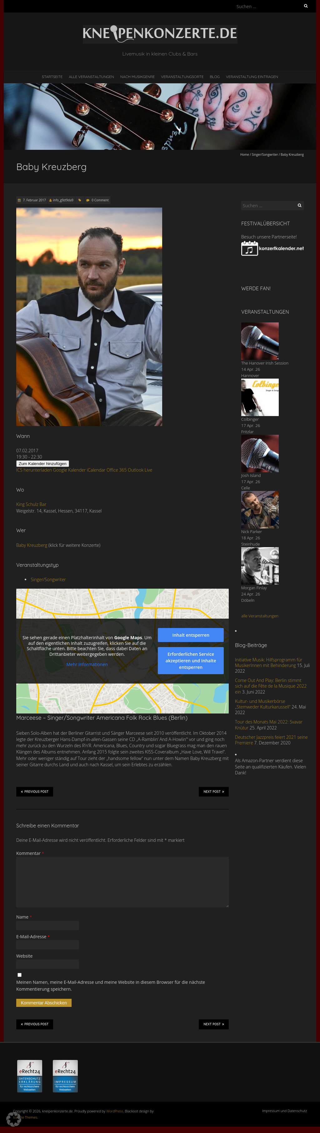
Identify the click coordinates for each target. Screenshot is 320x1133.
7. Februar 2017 (34, 200)
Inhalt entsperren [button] (190, 635)
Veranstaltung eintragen (252, 76)
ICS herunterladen (34, 470)
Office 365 (117, 470)
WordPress (114, 1111)
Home (244, 154)
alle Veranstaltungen (259, 616)
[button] (14, 1119)
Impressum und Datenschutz (284, 1110)
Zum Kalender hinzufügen (43, 463)
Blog (215, 76)
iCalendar (96, 470)
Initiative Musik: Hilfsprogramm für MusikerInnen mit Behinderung (268, 662)
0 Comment (100, 200)
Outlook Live (140, 470)
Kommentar (30, 853)
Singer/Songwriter (265, 154)
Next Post (213, 791)
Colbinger (250, 419)
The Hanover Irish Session (264, 363)
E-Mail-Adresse (33, 936)
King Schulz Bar (31, 504)
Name (24, 917)
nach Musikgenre (137, 76)
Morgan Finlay (254, 588)
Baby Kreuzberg (31, 545)
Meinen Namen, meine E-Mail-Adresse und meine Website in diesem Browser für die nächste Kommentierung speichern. (110, 985)
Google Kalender (69, 470)
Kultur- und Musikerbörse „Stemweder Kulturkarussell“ (263, 704)
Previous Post (34, 791)
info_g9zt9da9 (63, 200)
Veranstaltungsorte (182, 76)
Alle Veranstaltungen (91, 76)
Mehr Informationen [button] (87, 664)
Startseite (52, 76)
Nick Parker (251, 531)
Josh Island (251, 475)
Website (24, 956)
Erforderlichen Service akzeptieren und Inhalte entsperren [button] (191, 660)
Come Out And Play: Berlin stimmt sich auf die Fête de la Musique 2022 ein (271, 685)
